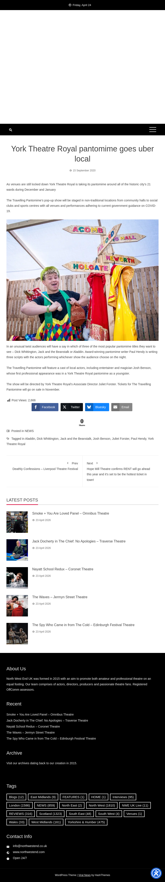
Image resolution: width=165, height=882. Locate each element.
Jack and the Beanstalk (75, 438)
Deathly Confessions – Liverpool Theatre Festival (44, 465)
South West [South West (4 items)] (109, 814)
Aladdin (30, 438)
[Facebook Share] (45, 407)
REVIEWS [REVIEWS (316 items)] (20, 814)
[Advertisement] (82, 92)
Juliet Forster (120, 438)
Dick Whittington (47, 438)
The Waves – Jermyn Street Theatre (59, 597)
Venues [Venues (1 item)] (134, 814)
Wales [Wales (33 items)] (16, 822)
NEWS (29, 431)
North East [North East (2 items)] (72, 805)
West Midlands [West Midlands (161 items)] (46, 822)
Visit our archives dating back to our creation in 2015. (41, 763)
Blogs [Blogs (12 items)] (16, 797)
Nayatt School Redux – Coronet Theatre (62, 569)
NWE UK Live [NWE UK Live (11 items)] (135, 805)
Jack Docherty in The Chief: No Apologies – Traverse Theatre (78, 541)
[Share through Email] (121, 407)
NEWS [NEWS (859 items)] (46, 805)
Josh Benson (101, 438)
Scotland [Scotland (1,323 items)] (50, 814)
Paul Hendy (138, 438)
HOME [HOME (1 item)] (98, 797)
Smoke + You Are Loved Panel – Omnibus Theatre (70, 513)
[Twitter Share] (72, 407)
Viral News (84, 875)
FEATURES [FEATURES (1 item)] (73, 797)
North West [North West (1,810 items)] (102, 805)
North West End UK (82, 32)
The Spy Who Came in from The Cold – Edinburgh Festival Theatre (83, 625)
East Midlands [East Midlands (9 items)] (43, 797)
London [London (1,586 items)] (19, 805)
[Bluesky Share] (97, 407)
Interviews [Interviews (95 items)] (123, 797)
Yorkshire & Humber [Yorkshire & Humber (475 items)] (86, 822)
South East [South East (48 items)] (80, 814)
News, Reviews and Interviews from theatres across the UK (82, 40)
